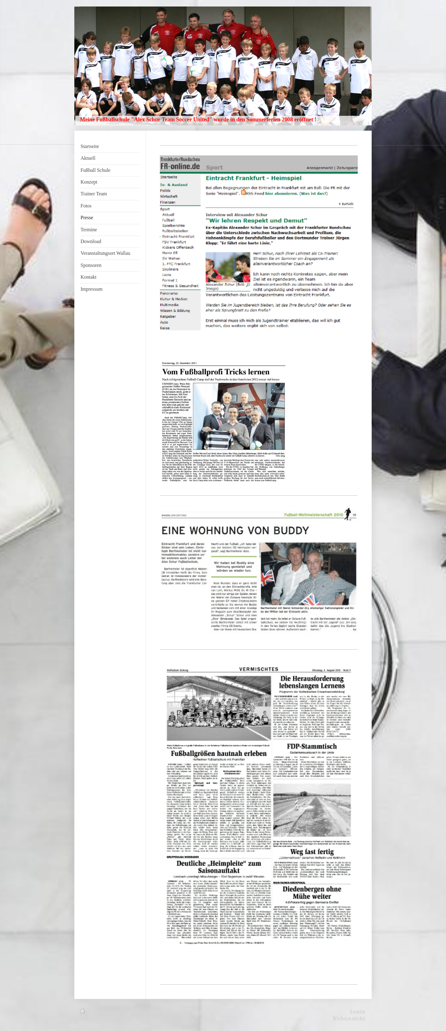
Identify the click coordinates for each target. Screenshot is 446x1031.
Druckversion (104, 1011)
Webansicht (348, 1018)
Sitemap (142, 1011)
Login (357, 1011)
